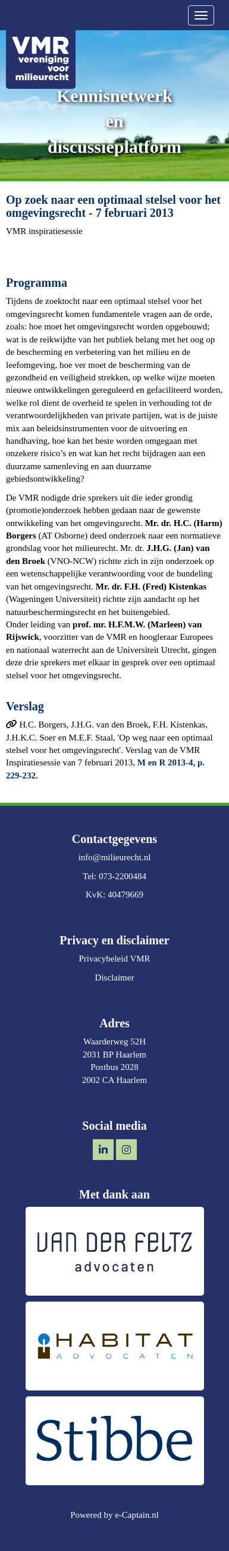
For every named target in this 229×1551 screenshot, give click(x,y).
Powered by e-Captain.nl (114, 1515)
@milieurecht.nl (115, 857)
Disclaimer (114, 977)
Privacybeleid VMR (114, 958)
